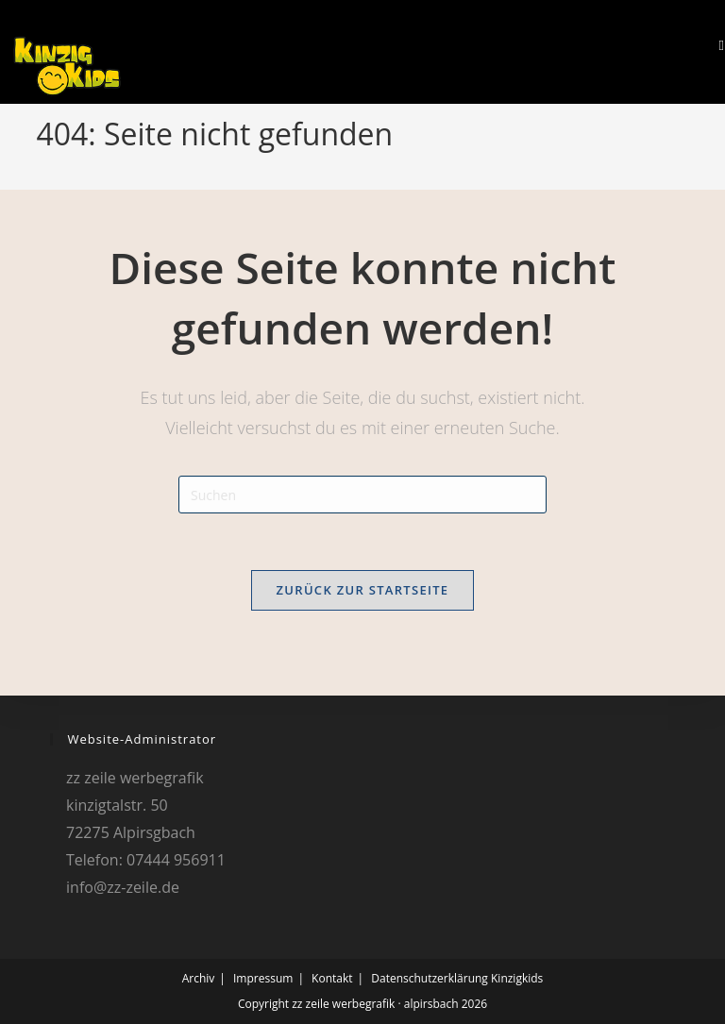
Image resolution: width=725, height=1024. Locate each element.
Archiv (198, 978)
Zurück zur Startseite (363, 589)
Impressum (263, 978)
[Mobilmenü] (714, 45)
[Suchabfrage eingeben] (362, 494)
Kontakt (332, 978)
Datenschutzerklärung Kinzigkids (457, 978)
